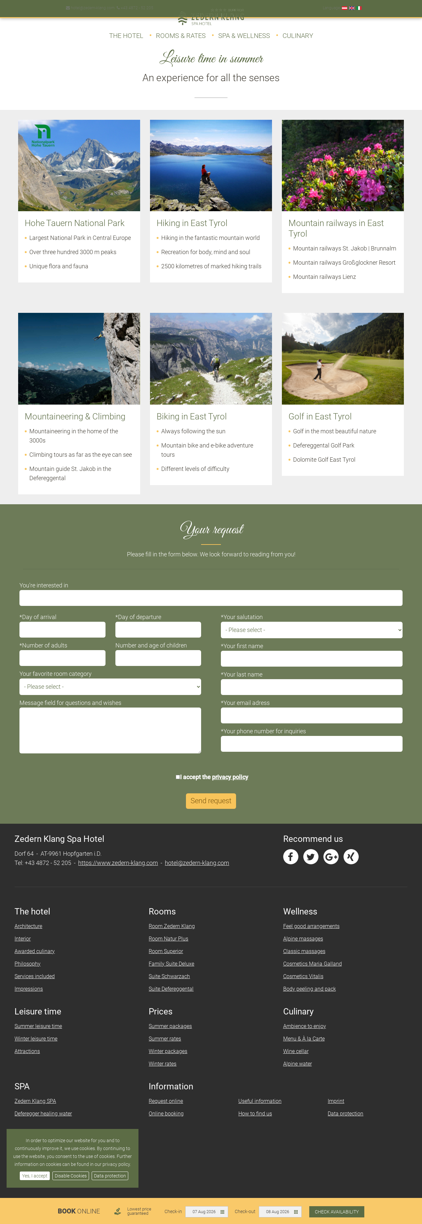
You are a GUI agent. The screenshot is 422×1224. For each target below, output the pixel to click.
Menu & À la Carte (301, 1048)
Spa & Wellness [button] (244, 32)
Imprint (331, 1111)
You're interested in (52, 594)
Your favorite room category (64, 682)
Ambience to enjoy (301, 1036)
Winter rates (165, 1073)
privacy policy (230, 786)
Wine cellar (293, 1061)
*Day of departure (143, 626)
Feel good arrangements (308, 936)
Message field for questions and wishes (79, 712)
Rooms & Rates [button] (181, 32)
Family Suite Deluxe (174, 973)
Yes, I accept (34, 1175)
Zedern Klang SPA (44, 1111)
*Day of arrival (46, 626)
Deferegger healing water (51, 1123)
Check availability (337, 1211)
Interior (31, 948)
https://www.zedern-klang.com (126, 872)
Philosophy (36, 973)
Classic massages (301, 961)
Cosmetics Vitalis (300, 986)
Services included (43, 986)
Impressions (37, 998)
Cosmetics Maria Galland (309, 973)
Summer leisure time (47, 1036)
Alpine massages (300, 948)
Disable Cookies (71, 1175)
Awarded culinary (43, 961)
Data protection (110, 1175)
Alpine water (294, 1073)
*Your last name (241, 683)
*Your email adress (245, 712)
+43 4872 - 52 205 (133, 4)
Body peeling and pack (306, 998)
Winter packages (171, 1061)
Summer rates (168, 1048)
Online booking (169, 1123)
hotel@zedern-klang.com (89, 4)
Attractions (35, 1061)
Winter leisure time (44, 1048)
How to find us (254, 1123)
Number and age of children (155, 654)
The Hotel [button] (126, 32)
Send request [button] (211, 810)
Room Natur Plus (171, 948)
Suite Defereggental (174, 998)
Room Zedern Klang (175, 936)
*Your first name (242, 655)
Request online (169, 1111)
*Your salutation (242, 626)
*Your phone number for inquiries (263, 740)
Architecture (37, 936)
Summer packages (173, 1036)
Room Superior (169, 961)
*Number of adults (52, 654)
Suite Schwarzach (172, 986)
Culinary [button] (298, 32)
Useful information (259, 1111)
